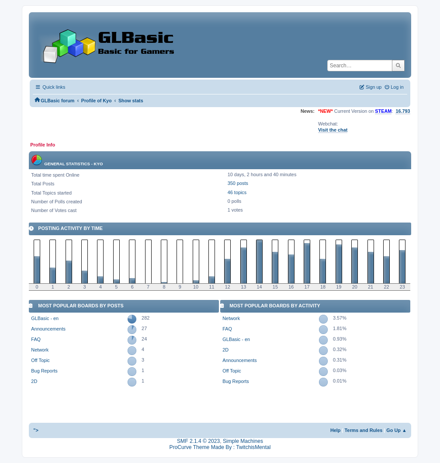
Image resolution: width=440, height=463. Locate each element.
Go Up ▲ (396, 430)
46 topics (237, 192)
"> (35, 430)
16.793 (402, 111)
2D (34, 381)
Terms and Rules (364, 430)
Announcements (48, 328)
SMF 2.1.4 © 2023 (198, 441)
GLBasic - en (45, 318)
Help (335, 430)
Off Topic (40, 360)
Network (40, 349)
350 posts (238, 183)
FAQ (36, 339)
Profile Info (42, 144)
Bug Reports (44, 370)
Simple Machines (243, 441)
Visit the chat (332, 129)
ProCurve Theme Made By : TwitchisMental (220, 447)
